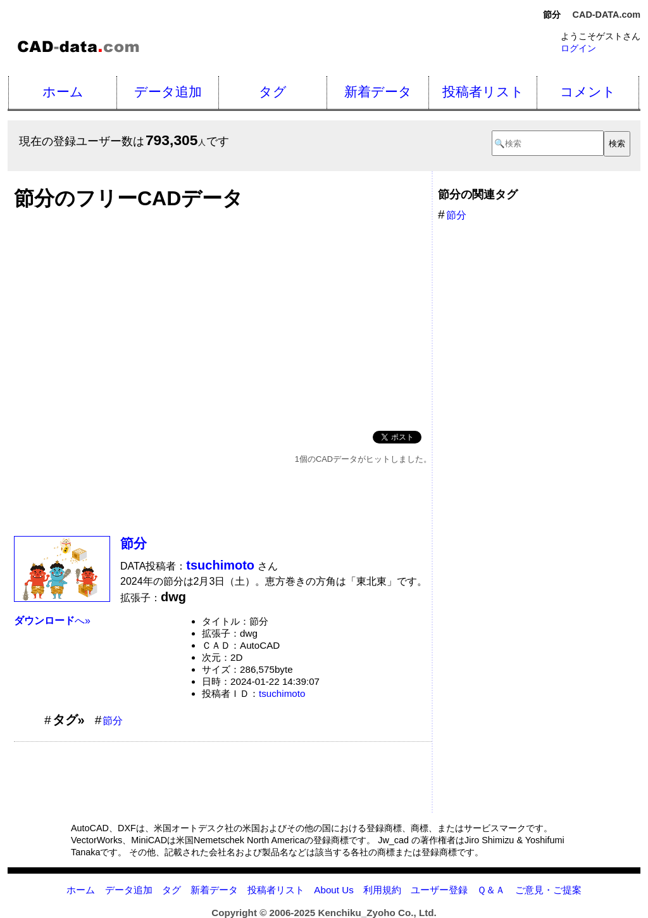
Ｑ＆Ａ (491, 889)
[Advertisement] (223, 316)
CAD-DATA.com (606, 15)
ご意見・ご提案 (548, 889)
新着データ (378, 91)
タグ (273, 91)
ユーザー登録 (439, 889)
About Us (333, 889)
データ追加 (168, 91)
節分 (133, 543)
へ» (52, 620)
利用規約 (382, 889)
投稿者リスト (483, 91)
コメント (588, 91)
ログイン (578, 48)
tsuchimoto (282, 693)
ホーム (63, 91)
